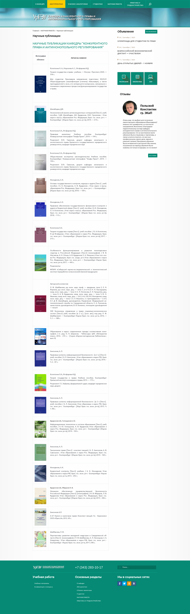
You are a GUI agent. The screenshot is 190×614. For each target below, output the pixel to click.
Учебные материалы (41, 583)
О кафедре (40, 4)
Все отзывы (152, 155)
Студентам (97, 4)
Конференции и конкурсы (43, 587)
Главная (36, 31)
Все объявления (151, 31)
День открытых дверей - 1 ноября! (135, 63)
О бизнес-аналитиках (78, 4)
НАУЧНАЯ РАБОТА (115, 4)
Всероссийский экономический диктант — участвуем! (134, 52)
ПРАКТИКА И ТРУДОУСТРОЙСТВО (135, 4)
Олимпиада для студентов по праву (136, 41)
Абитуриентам (56, 4)
